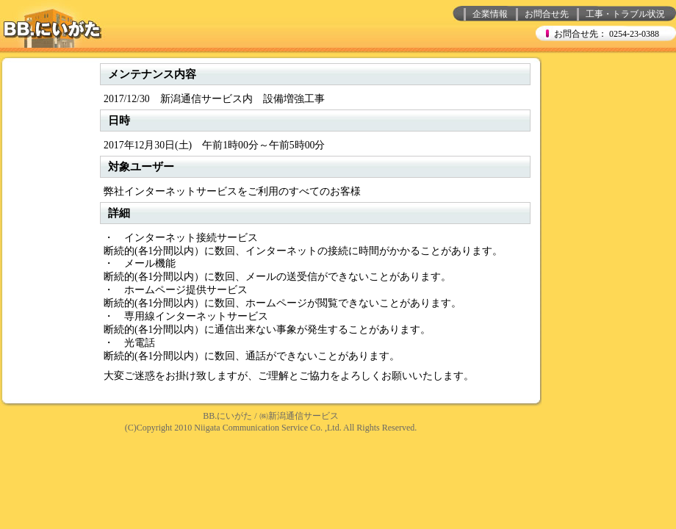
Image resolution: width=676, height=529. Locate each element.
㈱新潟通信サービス (299, 416)
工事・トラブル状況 (625, 14)
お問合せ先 (547, 14)
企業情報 (490, 14)
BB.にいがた (227, 416)
